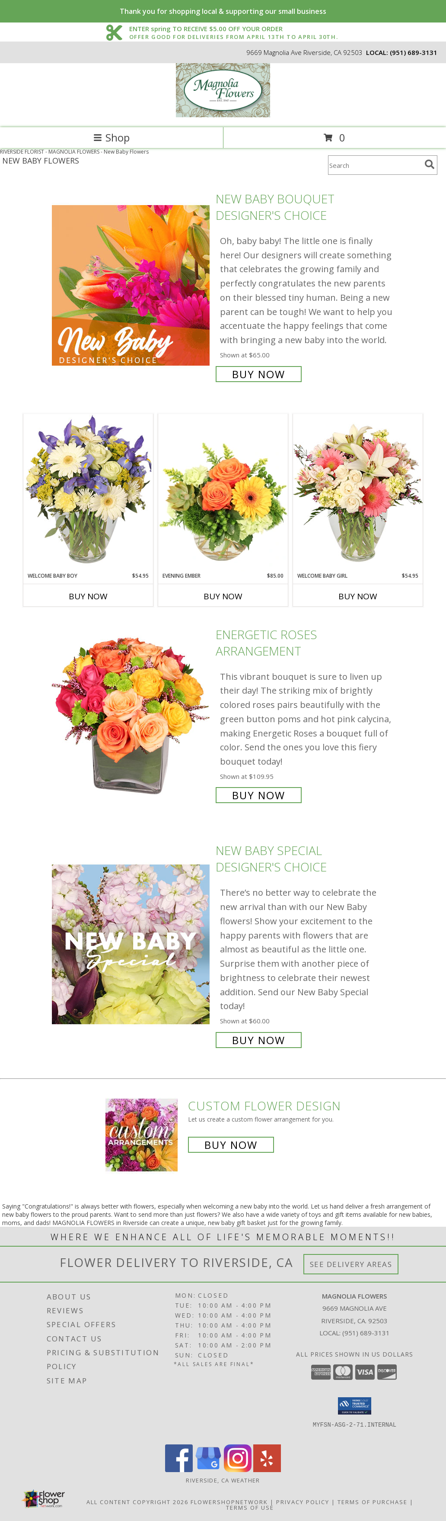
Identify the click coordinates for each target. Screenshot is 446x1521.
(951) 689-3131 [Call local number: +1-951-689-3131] (413, 52)
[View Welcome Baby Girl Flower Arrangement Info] (358, 492)
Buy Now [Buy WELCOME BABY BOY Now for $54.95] (88, 596)
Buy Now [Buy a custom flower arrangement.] (231, 1145)
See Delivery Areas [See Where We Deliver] (351, 1264)
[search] (429, 164)
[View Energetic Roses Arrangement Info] (131, 714)
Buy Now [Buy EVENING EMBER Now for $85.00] (223, 596)
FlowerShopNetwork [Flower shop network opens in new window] (229, 1502)
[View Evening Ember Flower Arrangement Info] (223, 493)
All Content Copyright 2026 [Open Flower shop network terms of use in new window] (137, 1502)
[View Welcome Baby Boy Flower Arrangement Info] (88, 492)
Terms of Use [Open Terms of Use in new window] (250, 1507)
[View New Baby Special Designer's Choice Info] (131, 944)
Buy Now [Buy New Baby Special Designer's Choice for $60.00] (258, 1040)
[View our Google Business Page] (208, 1470)
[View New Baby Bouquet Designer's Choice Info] (131, 285)
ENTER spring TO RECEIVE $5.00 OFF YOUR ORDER (233, 29)
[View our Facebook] (179, 1470)
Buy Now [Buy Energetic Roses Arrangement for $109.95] (258, 795)
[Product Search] (374, 165)
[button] (354, 1406)
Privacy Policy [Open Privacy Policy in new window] (302, 1502)
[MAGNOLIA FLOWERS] (223, 115)
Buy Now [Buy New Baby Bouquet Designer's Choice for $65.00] (258, 374)
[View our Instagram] (238, 1470)
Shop (111, 137)
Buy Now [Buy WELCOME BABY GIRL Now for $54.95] (357, 596)
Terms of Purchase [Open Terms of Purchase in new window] (373, 1502)
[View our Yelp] (267, 1470)
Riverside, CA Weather (223, 1480)
